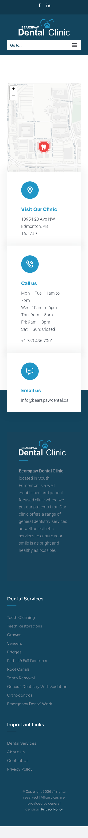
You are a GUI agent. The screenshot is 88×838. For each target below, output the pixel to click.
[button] (44, 147)
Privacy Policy (52, 809)
